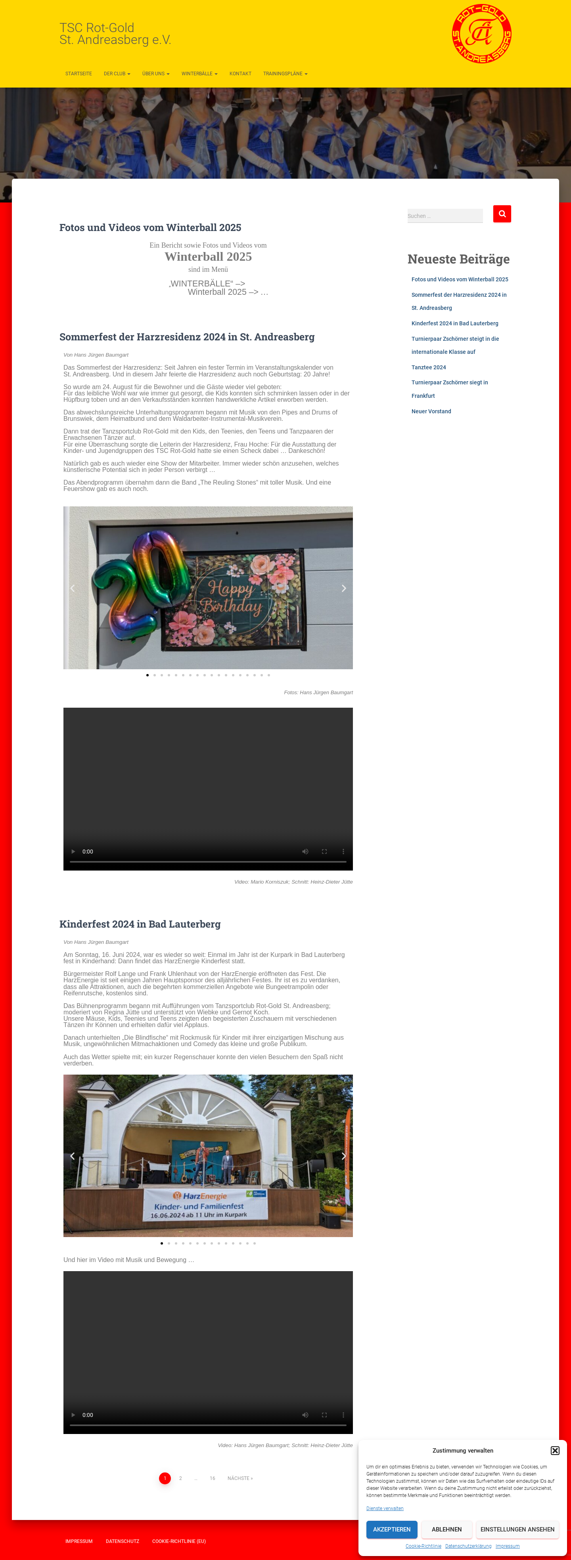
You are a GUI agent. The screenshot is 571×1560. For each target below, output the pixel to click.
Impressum (508, 1546)
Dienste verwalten (385, 1508)
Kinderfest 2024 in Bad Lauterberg (140, 923)
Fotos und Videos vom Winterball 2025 (150, 227)
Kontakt (240, 73)
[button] (555, 1451)
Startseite (78, 73)
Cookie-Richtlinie (423, 1546)
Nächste (238, 1478)
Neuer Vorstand (431, 411)
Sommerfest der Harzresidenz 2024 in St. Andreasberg (187, 336)
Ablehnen (447, 1529)
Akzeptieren (392, 1529)
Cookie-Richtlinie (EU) (179, 1541)
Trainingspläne (285, 73)
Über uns (156, 73)
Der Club (117, 73)
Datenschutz (122, 1541)
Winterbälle (200, 73)
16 (212, 1478)
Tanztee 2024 (429, 367)
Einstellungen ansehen (518, 1529)
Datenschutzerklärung (468, 1546)
